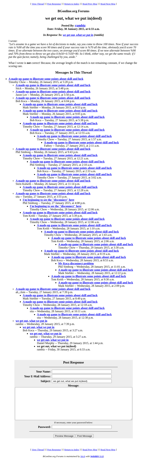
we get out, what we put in (78, 34)
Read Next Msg (107, 3)
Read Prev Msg (90, 3)
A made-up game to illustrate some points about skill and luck (46, 78)
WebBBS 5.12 (97, 462)
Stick (82, 462)
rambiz (80, 25)
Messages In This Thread (73, 72)
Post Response (54, 3)
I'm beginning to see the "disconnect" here (48, 199)
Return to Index (71, 3)
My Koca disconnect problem (76, 263)
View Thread (38, 3)
